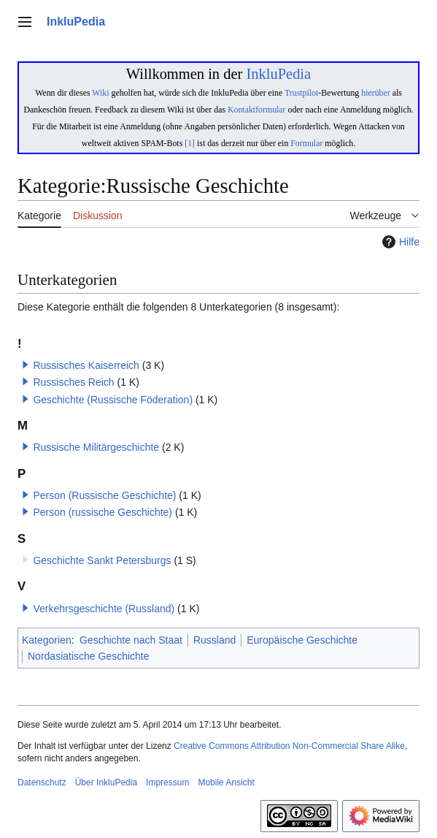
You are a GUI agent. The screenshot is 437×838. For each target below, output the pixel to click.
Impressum (167, 782)
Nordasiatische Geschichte (89, 656)
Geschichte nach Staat (131, 640)
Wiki (100, 93)
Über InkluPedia (106, 782)
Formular (306, 143)
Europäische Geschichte (302, 640)
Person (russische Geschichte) (102, 512)
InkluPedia (278, 74)
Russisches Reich (73, 382)
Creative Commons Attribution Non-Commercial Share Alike (289, 746)
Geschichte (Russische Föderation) (113, 399)
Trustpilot (301, 93)
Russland (214, 640)
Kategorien (46, 640)
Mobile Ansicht (226, 782)
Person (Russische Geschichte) (104, 495)
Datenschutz (42, 782)
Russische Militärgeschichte (96, 447)
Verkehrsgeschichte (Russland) (103, 608)
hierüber (375, 93)
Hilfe (399, 241)
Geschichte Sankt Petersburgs (102, 560)
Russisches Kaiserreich (86, 365)
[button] (25, 364)
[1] (190, 143)
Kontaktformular (257, 109)
